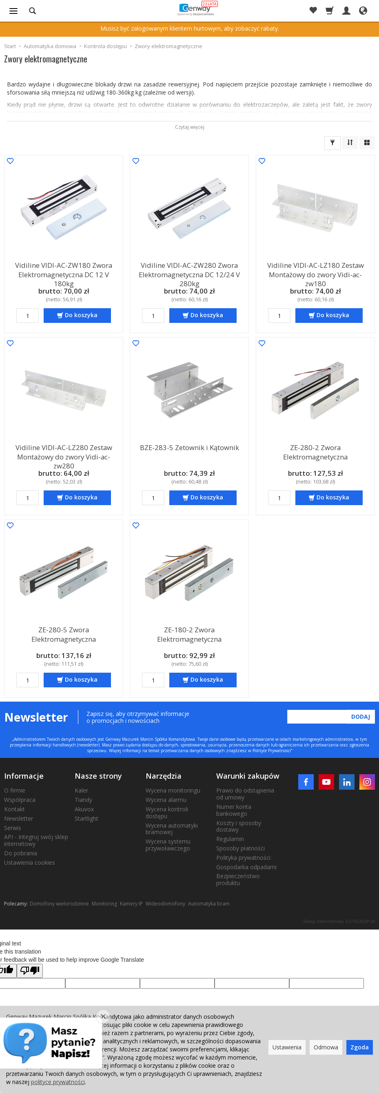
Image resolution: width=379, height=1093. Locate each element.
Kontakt (14, 809)
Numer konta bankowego (233, 810)
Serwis (12, 828)
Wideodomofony (165, 903)
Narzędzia (164, 776)
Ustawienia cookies (29, 862)
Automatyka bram (209, 903)
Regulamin (230, 839)
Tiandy (83, 800)
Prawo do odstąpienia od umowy (245, 793)
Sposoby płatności (240, 848)
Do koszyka (81, 315)
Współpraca (19, 800)
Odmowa (326, 1047)
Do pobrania (20, 853)
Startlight (86, 818)
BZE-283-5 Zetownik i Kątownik (189, 446)
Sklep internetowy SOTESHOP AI (339, 921)
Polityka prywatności (243, 857)
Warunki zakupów (247, 776)
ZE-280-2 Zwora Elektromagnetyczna (315, 450)
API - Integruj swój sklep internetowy (36, 840)
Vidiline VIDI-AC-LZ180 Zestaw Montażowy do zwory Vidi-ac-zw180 (315, 272)
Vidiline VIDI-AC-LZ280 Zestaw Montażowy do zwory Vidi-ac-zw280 (64, 454)
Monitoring (104, 903)
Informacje (24, 776)
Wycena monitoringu (173, 790)
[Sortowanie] (350, 142)
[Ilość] (27, 315)
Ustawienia (287, 1047)
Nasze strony (98, 776)
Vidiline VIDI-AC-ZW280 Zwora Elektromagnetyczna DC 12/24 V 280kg (189, 272)
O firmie (14, 790)
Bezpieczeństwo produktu (238, 879)
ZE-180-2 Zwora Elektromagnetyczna (189, 632)
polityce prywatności (58, 1082)
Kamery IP (131, 903)
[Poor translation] (30, 971)
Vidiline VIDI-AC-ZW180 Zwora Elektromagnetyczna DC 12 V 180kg (63, 272)
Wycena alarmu (166, 800)
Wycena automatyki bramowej (172, 828)
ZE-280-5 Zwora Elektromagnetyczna (63, 632)
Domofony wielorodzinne (59, 903)
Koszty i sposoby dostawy (238, 826)
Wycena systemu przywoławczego (168, 844)
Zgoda (359, 1047)
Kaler (81, 790)
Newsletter (18, 818)
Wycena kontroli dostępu (167, 812)
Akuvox (84, 809)
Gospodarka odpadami (246, 867)
